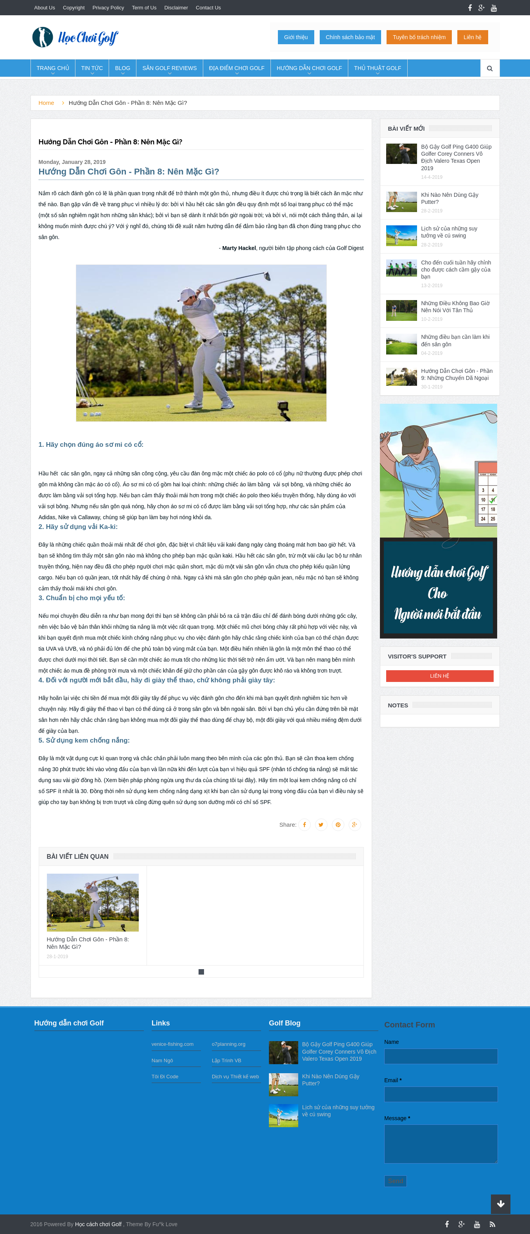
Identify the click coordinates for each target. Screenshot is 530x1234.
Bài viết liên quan (78, 856)
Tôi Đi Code (165, 1076)
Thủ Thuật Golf (377, 68)
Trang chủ (53, 68)
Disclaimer (176, 8)
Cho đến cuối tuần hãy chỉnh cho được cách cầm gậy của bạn (456, 269)
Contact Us (208, 8)
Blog (122, 68)
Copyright (74, 8)
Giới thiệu (296, 37)
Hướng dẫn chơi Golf (309, 68)
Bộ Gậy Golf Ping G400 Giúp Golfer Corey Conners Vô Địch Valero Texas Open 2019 (339, 1051)
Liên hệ (473, 37)
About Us (44, 8)
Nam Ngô (162, 1060)
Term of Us (144, 8)
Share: (288, 824)
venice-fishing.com (173, 1044)
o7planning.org (228, 1044)
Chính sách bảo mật (350, 37)
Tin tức (92, 68)
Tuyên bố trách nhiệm (419, 37)
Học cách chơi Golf (99, 1224)
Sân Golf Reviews (169, 68)
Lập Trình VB (227, 1060)
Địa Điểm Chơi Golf (237, 68)
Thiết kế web (244, 1076)
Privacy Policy (108, 8)
